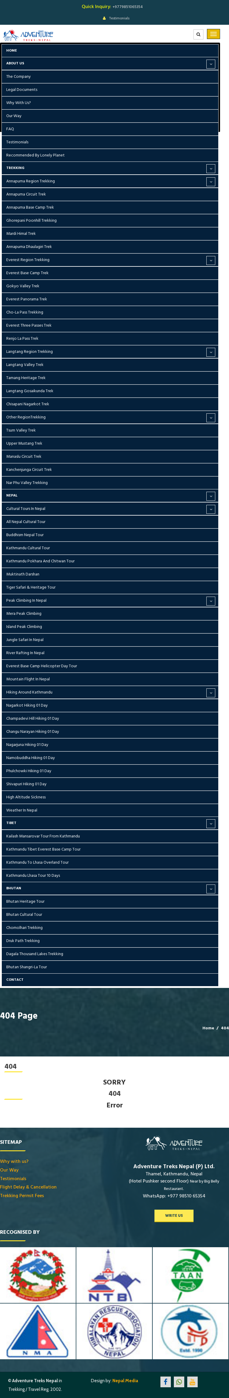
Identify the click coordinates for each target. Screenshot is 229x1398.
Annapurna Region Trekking (30, 181)
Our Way (13, 116)
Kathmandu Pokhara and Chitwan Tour (40, 561)
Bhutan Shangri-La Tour (26, 967)
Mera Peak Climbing (23, 614)
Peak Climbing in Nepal (26, 600)
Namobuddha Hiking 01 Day (30, 758)
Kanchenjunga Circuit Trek (29, 470)
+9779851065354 (127, 7)
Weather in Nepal (21, 810)
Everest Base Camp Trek (27, 273)
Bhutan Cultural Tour (24, 915)
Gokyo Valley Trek (22, 286)
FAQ (10, 129)
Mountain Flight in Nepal (28, 679)
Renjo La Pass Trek (22, 339)
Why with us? (18, 103)
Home (11, 50)
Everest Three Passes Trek (29, 325)
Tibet (11, 823)
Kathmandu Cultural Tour (28, 548)
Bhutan (13, 888)
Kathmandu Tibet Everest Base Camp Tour (43, 849)
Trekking (15, 167)
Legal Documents (21, 90)
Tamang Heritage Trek (26, 378)
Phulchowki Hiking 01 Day (28, 771)
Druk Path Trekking (23, 941)
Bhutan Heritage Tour (25, 901)
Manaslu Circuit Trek (23, 457)
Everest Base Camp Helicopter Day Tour (41, 666)
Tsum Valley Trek (21, 430)
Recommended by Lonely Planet (35, 155)
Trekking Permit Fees (22, 1195)
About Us (15, 63)
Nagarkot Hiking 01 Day (27, 705)
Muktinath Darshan (22, 574)
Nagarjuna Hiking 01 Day (27, 745)
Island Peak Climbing (24, 627)
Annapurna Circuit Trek (26, 194)
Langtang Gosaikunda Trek (29, 391)
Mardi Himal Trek (21, 234)
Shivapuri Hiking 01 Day (26, 784)
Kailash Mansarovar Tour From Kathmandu (43, 836)
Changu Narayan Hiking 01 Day (32, 732)
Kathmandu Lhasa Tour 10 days (33, 876)
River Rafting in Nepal (25, 653)
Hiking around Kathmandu (29, 692)
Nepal (12, 495)
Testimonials (119, 18)
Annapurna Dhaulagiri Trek (29, 247)
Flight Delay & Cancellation (28, 1187)
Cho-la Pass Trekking (24, 312)
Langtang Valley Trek (25, 365)
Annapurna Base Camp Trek (30, 207)
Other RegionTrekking (26, 417)
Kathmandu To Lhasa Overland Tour (37, 862)
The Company (18, 77)
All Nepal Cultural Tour (25, 522)
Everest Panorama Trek (26, 299)
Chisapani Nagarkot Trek (27, 404)
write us (174, 1215)
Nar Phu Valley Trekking (27, 483)
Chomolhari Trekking (24, 928)
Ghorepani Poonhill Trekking (31, 221)
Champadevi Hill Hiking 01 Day (32, 719)
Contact (15, 979)
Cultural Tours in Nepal (25, 509)
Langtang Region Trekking (29, 352)
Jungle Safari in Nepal (25, 640)
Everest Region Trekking (27, 260)
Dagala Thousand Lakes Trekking (34, 954)
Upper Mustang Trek (24, 443)
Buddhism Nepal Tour (25, 535)
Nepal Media (125, 1380)
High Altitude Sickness (26, 797)
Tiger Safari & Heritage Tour (30, 587)
